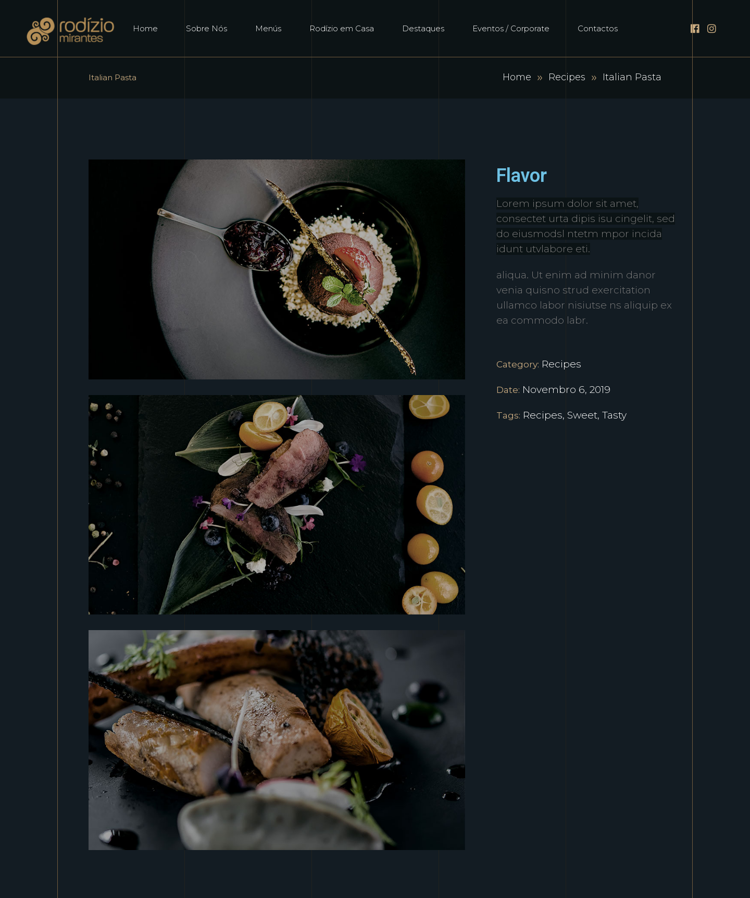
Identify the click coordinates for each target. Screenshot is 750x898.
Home (517, 77)
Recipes (566, 77)
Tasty (614, 415)
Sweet (582, 415)
